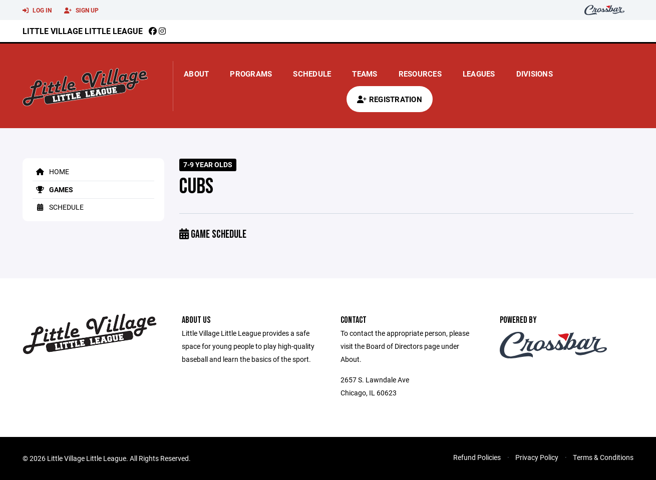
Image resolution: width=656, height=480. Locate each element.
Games (53, 189)
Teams (364, 74)
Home (51, 171)
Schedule (312, 74)
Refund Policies (477, 457)
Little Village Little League (83, 31)
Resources (420, 74)
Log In (37, 10)
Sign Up (81, 10)
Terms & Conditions (603, 457)
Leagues (479, 74)
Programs (251, 74)
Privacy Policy (536, 457)
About (196, 74)
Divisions (534, 74)
